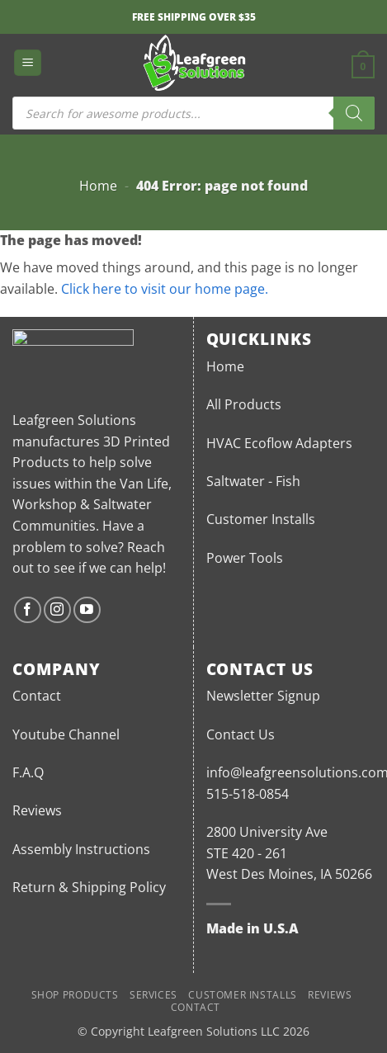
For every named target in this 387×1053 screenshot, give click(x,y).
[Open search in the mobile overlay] (193, 113)
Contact (36, 696)
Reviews (37, 810)
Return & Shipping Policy (89, 887)
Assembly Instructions (81, 849)
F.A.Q (28, 772)
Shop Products (75, 995)
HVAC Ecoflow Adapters (279, 443)
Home (98, 186)
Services (153, 995)
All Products (243, 404)
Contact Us (240, 734)
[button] (27, 63)
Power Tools (244, 558)
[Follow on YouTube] (87, 610)
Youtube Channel (66, 734)
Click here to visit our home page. (164, 289)
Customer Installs (260, 519)
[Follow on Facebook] (27, 610)
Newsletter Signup (263, 696)
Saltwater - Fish (253, 481)
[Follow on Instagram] (57, 610)
